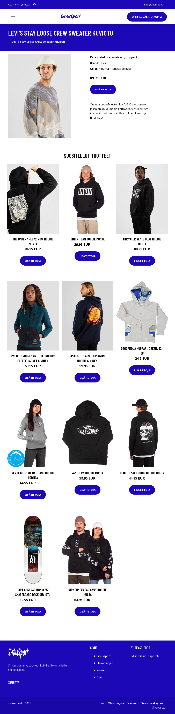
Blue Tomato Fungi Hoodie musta (142, 473)
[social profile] (34, 4)
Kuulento (102, 670)
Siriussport (104, 656)
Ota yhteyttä (116, 703)
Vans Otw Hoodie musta (87, 473)
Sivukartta (158, 707)
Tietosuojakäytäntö (152, 703)
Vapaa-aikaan (115, 57)
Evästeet (132, 703)
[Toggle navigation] (12, 16)
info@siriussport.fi (154, 4)
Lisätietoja (103, 89)
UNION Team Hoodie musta (87, 239)
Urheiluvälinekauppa (147, 16)
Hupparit (131, 57)
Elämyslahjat (105, 663)
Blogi (100, 677)
